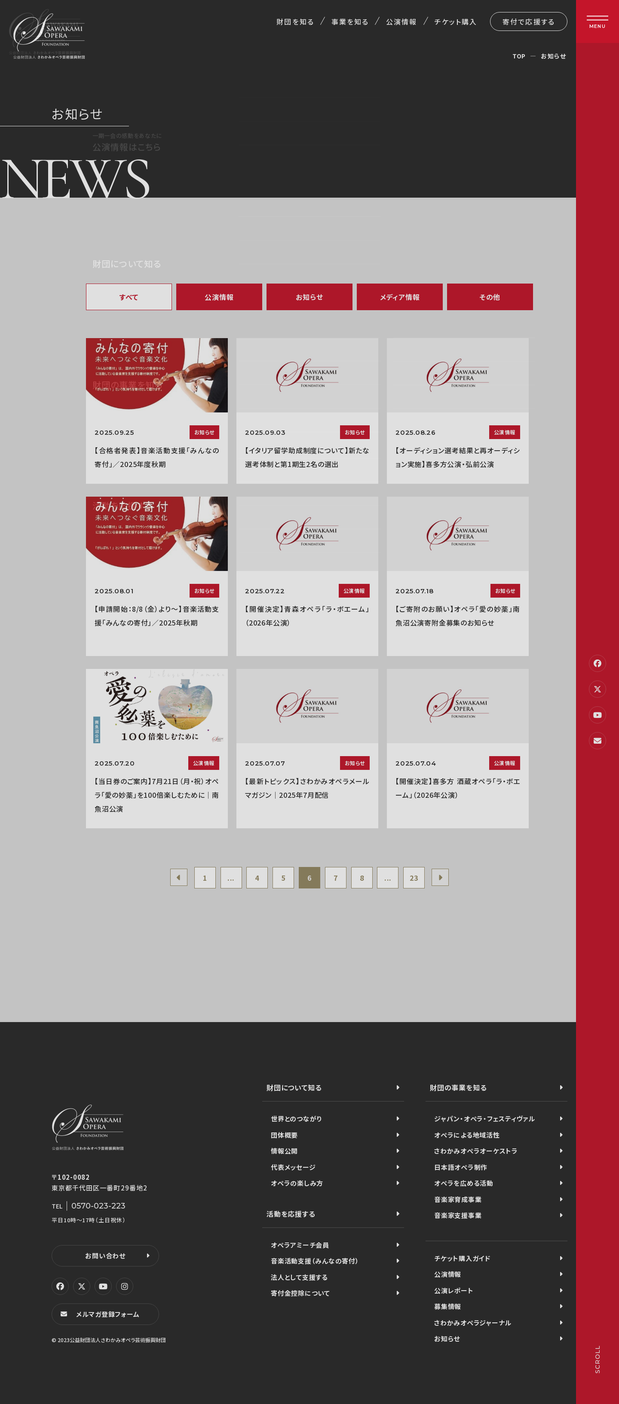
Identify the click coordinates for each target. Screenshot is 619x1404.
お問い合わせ (105, 1255)
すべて (129, 297)
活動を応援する (291, 1214)
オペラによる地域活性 (467, 1134)
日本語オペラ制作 (460, 1167)
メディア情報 (400, 297)
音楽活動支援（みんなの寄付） (315, 1260)
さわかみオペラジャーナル (473, 1322)
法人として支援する (299, 1277)
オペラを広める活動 (463, 1182)
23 (414, 878)
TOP (519, 56)
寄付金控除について (300, 1292)
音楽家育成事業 (457, 1199)
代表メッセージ (293, 1167)
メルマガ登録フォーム (108, 1314)
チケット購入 (456, 21)
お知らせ (309, 297)
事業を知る (350, 21)
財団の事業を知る (458, 1087)
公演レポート (454, 1290)
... (231, 878)
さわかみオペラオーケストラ (476, 1150)
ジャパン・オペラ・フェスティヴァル (484, 1118)
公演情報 (401, 21)
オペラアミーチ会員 (300, 1244)
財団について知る (294, 1087)
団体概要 (284, 1134)
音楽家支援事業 (457, 1215)
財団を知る (295, 21)
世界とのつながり (296, 1118)
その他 (490, 297)
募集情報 (447, 1306)
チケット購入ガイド (462, 1258)
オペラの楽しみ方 (297, 1182)
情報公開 (284, 1150)
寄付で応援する (529, 21)
